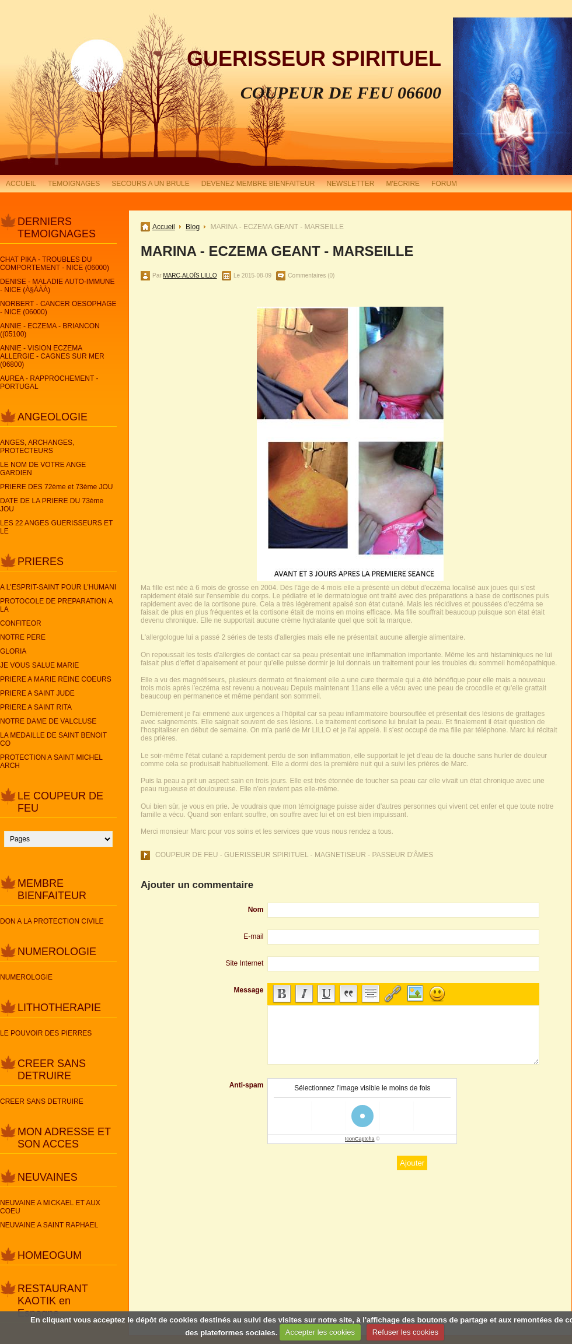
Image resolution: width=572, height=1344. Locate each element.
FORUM (444, 184)
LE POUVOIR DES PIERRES (46, 1033)
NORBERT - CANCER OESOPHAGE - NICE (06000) (58, 308)
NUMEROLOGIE (57, 951)
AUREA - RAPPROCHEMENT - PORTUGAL (49, 382)
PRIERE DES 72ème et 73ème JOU (56, 487)
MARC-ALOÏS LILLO (190, 275)
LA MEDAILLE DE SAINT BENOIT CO (53, 739)
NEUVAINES (48, 1177)
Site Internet (245, 963)
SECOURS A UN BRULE (150, 184)
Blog (193, 227)
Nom (256, 910)
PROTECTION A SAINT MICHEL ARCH (51, 761)
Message (249, 990)
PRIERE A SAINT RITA (36, 707)
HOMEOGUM (50, 1255)
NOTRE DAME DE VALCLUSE (48, 721)
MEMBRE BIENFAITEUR (52, 889)
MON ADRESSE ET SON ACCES (64, 1138)
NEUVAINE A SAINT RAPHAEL (49, 1225)
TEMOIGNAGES (74, 184)
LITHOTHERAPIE (59, 1007)
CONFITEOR (20, 623)
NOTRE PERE (23, 637)
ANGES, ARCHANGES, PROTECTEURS (37, 446)
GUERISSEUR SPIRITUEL (314, 59)
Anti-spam (246, 1085)
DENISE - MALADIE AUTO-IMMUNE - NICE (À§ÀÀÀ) (57, 286)
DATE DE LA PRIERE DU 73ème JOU (51, 505)
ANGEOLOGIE (53, 417)
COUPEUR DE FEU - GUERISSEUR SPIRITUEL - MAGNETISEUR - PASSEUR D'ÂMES (294, 855)
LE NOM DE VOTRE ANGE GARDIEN (43, 469)
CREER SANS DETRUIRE (52, 1070)
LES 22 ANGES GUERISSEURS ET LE (56, 527)
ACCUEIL (21, 184)
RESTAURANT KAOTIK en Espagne (53, 1301)
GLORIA (13, 651)
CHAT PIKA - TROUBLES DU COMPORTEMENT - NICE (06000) (54, 263)
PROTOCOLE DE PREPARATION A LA (56, 605)
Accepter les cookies (320, 1332)
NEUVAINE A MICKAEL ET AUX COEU (50, 1207)
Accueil (163, 227)
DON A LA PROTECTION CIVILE (51, 921)
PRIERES (41, 561)
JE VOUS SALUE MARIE (39, 665)
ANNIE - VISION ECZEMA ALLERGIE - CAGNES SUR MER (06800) (52, 356)
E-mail (253, 936)
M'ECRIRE (403, 184)
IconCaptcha (360, 1139)
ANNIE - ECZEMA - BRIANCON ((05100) (50, 330)
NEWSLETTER (350, 184)
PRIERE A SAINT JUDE (37, 693)
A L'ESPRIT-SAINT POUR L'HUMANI (58, 587)
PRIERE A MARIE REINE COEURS (55, 679)
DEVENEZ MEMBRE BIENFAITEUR (258, 184)
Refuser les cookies (405, 1332)
